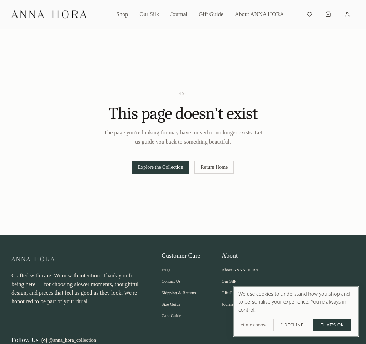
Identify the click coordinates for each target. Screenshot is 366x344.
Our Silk (149, 14)
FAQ (166, 269)
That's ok (332, 325)
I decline (292, 325)
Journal (178, 14)
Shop (122, 14)
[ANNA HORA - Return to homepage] (54, 14)
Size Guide (171, 304)
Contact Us (171, 281)
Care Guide (171, 315)
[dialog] (296, 311)
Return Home (214, 167)
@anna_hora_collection (68, 340)
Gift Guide (211, 14)
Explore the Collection (160, 167)
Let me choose (253, 325)
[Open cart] (328, 14)
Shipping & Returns (179, 292)
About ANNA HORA (259, 14)
